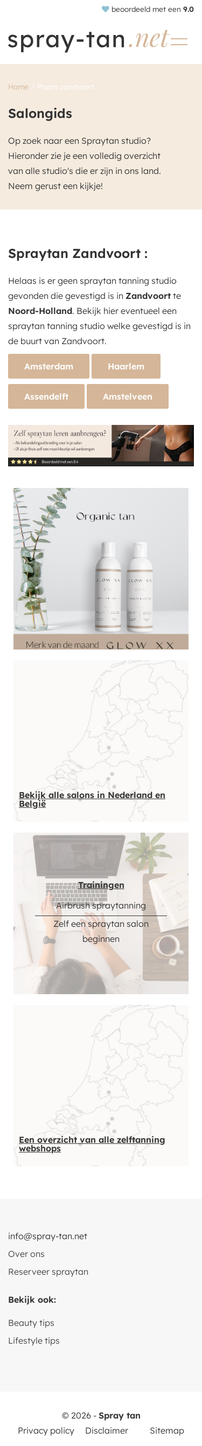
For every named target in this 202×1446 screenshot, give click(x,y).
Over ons (26, 1253)
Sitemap (167, 1430)
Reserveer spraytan (48, 1271)
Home (18, 86)
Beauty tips (31, 1322)
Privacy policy (46, 1430)
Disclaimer (106, 1430)
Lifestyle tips (34, 1340)
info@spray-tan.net (47, 1236)
